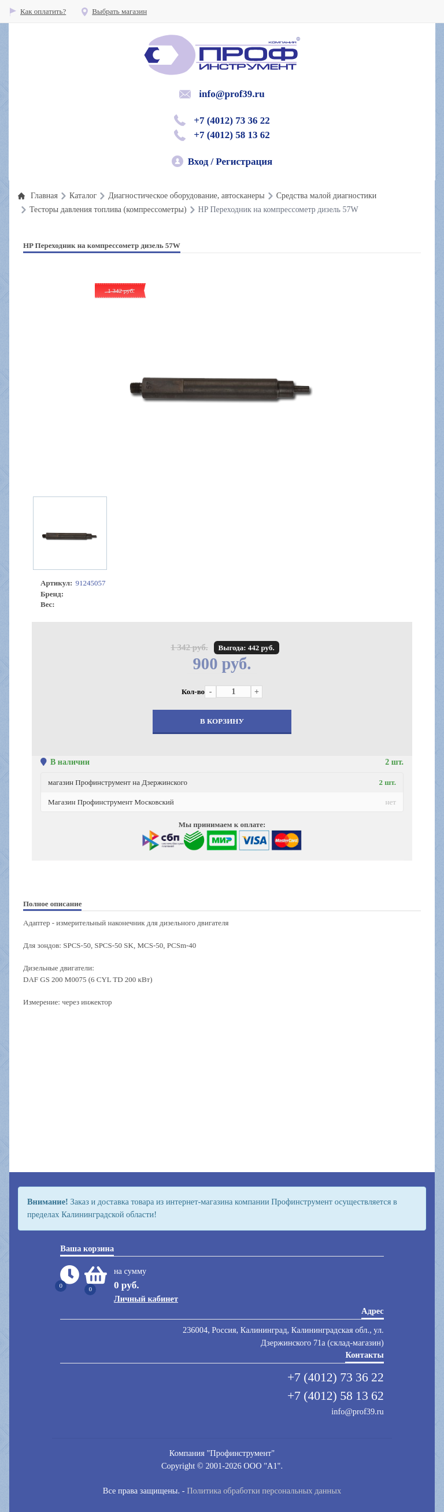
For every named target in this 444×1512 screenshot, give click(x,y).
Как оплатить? (37, 11)
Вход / (201, 161)
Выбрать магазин (113, 11)
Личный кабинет (146, 1298)
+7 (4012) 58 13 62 (232, 134)
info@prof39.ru (231, 93)
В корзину (222, 721)
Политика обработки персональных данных (264, 1490)
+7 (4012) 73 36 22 (232, 120)
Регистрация (244, 161)
